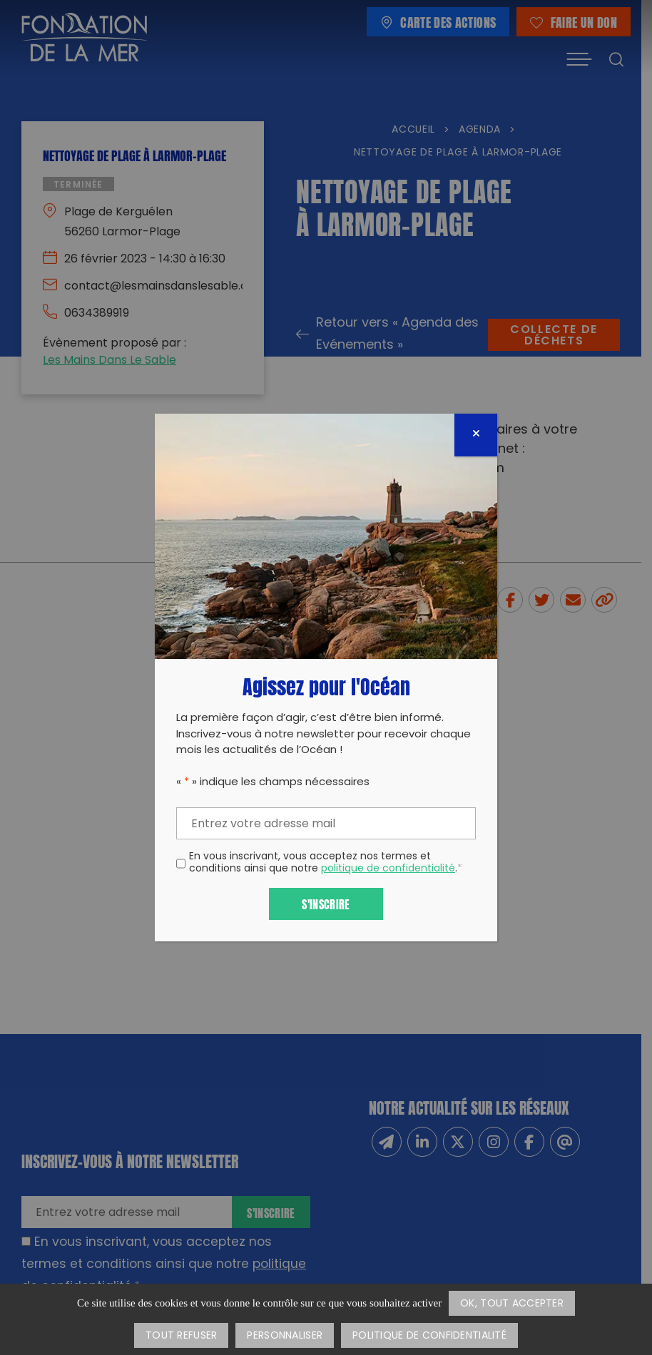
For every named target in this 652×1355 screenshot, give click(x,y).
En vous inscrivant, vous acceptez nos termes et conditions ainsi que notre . (325, 864)
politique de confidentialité (388, 869)
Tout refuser (181, 1336)
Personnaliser (284, 1336)
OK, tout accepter (512, 1304)
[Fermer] (475, 435)
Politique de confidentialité (429, 1336)
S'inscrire (326, 903)
